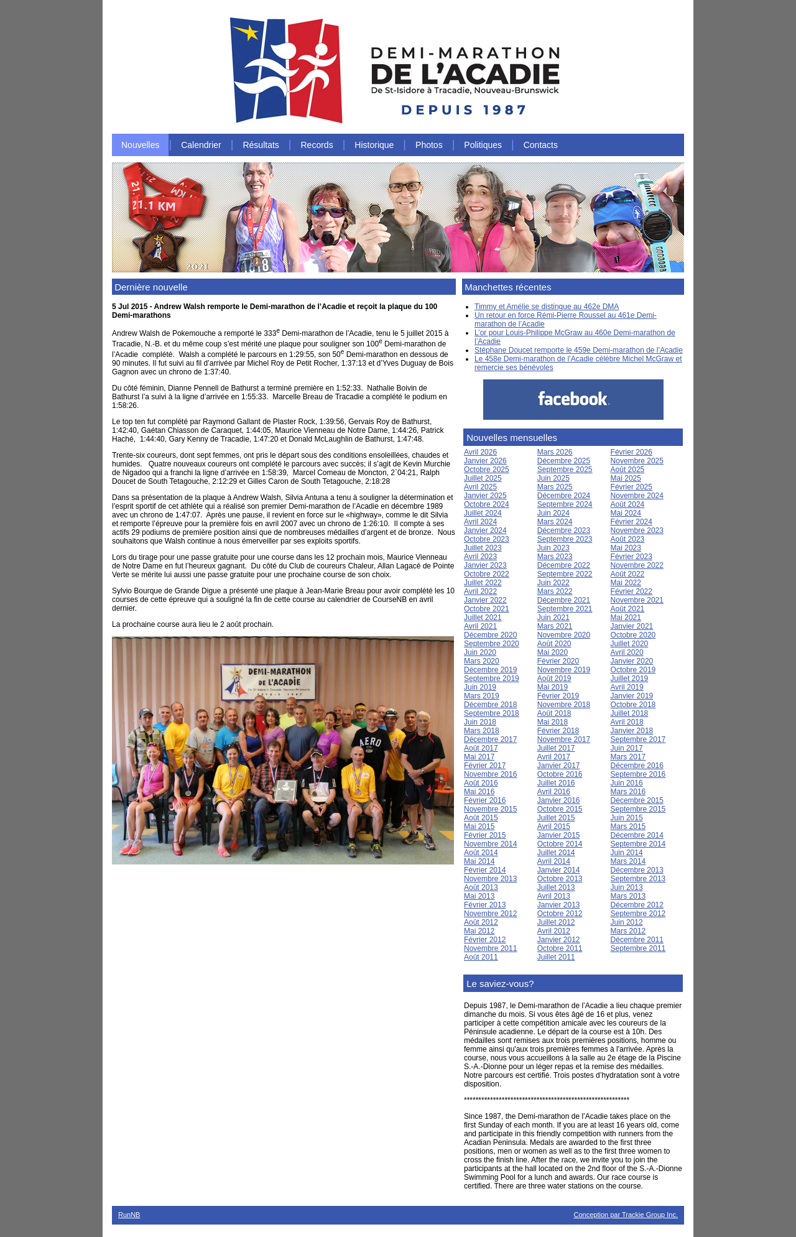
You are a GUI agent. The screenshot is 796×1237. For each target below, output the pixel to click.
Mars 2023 (555, 556)
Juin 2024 (553, 513)
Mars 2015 (628, 826)
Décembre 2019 (490, 669)
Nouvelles (140, 145)
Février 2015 (485, 835)
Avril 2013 (553, 896)
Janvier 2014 (558, 870)
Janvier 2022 (485, 600)
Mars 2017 (628, 757)
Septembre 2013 (638, 878)
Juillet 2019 (630, 678)
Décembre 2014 (637, 835)
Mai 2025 (626, 478)
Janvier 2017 (558, 765)
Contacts (541, 145)
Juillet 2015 (556, 817)
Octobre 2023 (486, 539)
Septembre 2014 (638, 844)
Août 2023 (628, 539)
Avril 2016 (553, 791)
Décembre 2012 (637, 905)
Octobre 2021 (486, 609)
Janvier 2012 (558, 939)
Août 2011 (481, 957)
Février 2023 (631, 556)
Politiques (483, 145)
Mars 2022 (555, 591)
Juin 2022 (553, 582)
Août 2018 (554, 713)
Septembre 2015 (638, 809)
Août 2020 (554, 643)
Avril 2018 (627, 722)
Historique (374, 145)
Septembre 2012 (638, 913)
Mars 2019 (481, 696)
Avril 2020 (627, 652)
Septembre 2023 (565, 539)
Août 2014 (481, 852)
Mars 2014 (628, 861)
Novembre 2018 (563, 704)
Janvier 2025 (485, 495)
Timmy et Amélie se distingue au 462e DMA (546, 306)
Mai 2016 (479, 791)
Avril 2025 (480, 487)
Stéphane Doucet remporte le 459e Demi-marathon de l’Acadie (578, 350)
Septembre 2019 (491, 678)
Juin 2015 (627, 817)
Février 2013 (485, 905)
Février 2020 (558, 661)
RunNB (129, 1214)
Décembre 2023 (563, 530)
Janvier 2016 (558, 800)
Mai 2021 (626, 617)
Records (317, 145)
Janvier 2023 (485, 565)
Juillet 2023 (483, 548)
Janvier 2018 (632, 730)
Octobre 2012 (560, 913)
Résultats (261, 145)
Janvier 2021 (632, 626)
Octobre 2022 (486, 574)
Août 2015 (481, 817)
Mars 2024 (555, 521)
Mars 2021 (555, 626)
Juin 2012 (627, 922)
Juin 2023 (553, 548)
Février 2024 (631, 521)
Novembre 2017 (563, 739)
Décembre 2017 (490, 739)
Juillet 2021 (483, 617)
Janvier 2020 (632, 661)
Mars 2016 (628, 791)
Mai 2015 (479, 826)
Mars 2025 (555, 487)
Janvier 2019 (632, 696)
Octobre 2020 (633, 635)
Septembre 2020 (491, 643)
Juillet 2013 (556, 887)
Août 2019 (554, 678)
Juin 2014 (627, 852)
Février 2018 (558, 730)
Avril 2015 (553, 826)
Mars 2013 (628, 896)
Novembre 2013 (490, 878)
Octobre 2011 (560, 948)
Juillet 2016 (556, 783)
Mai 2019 (552, 687)
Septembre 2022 (565, 574)
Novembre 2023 (637, 530)
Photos (429, 145)
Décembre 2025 (563, 460)
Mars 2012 (628, 931)
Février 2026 (631, 452)
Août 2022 (628, 574)
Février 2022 (631, 591)
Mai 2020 (552, 652)
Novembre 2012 (490, 913)
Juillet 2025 (483, 478)
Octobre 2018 (633, 704)
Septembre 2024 (565, 504)
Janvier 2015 (558, 835)
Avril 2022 (480, 591)
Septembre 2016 (638, 774)
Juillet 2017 (556, 748)
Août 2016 (481, 783)
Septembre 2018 (491, 713)
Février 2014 (485, 870)
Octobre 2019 (633, 669)
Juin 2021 (553, 617)
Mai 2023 (626, 548)
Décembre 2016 (637, 765)
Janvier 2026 (485, 460)
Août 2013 (481, 887)
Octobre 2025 (486, 469)
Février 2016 (485, 800)
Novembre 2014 (490, 844)
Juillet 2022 (483, 582)
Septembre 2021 (565, 609)
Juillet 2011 (556, 957)
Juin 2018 (480, 722)
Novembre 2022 (637, 565)
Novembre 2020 (563, 635)
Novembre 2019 (563, 669)
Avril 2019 (627, 687)
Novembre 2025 (637, 460)
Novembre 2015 (490, 809)
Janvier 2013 (558, 905)
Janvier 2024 (485, 530)
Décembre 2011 (637, 939)
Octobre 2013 (560, 878)
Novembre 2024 (637, 495)
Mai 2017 (479, 757)
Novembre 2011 (490, 948)
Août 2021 (628, 609)
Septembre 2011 (638, 948)
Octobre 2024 (486, 504)
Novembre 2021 (637, 600)
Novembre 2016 (490, 774)
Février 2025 (631, 487)
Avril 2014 (553, 861)
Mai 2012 (479, 931)
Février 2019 (558, 696)
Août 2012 (481, 922)
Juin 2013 (627, 887)
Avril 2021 (480, 626)
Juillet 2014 (556, 852)
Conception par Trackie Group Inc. (625, 1214)
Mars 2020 (481, 661)
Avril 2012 (553, 931)
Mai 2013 (479, 896)
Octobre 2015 (560, 809)
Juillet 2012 (556, 922)
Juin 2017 (627, 748)
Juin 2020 (480, 652)
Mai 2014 (479, 861)
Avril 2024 (480, 521)
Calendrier (201, 145)
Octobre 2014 (560, 844)
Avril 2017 (553, 757)
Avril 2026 (480, 452)
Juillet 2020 (630, 643)
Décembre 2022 (563, 565)
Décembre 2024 (563, 495)
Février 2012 (485, 939)
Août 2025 (628, 469)
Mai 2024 (626, 513)
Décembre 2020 (490, 635)
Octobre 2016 (560, 774)
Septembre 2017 (638, 739)
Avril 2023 (480, 556)
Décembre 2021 (563, 600)
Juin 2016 (627, 783)
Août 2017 (481, 748)
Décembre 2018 (490, 704)
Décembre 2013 (637, 870)
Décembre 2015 (637, 800)
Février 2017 (485, 765)
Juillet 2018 (630, 713)
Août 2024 (628, 504)
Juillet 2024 (483, 513)
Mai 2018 (552, 722)
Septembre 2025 (565, 469)
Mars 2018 (481, 730)
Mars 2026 (555, 452)
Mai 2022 (626, 582)
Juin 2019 (480, 687)
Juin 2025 (553, 478)
